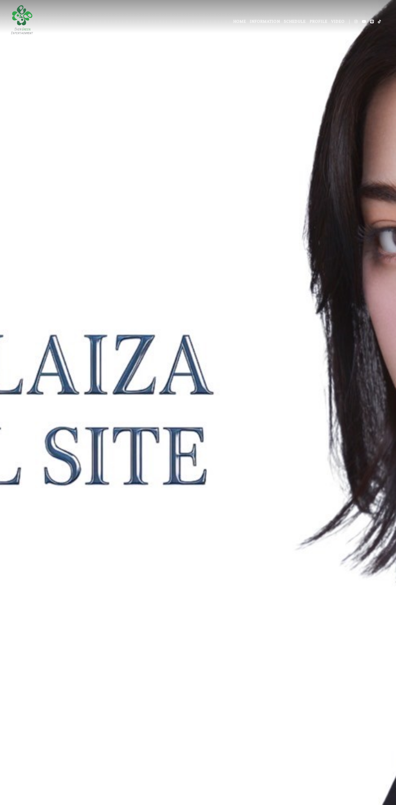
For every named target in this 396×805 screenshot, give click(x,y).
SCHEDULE (295, 22)
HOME (239, 22)
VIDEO (337, 22)
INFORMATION (265, 22)
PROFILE (318, 22)
